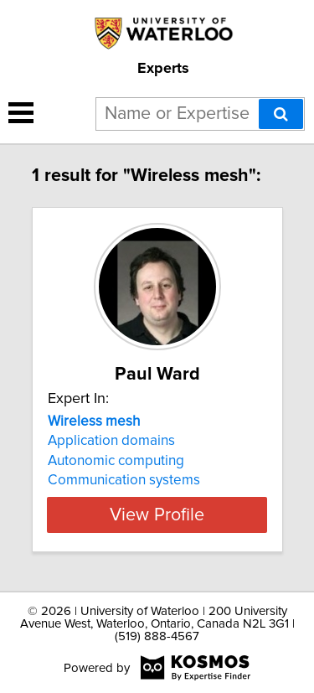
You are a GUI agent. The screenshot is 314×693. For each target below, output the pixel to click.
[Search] (281, 114)
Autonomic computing (116, 460)
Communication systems (124, 480)
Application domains (111, 440)
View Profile (157, 514)
